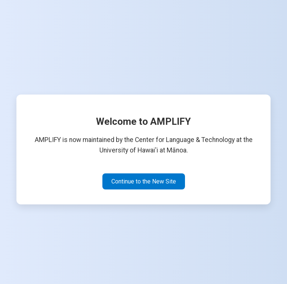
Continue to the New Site (143, 181)
